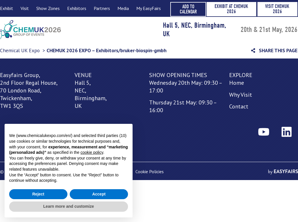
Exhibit (6, 8)
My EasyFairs (148, 8)
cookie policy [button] (92, 152)
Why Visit (240, 94)
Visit (25, 8)
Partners (101, 8)
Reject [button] (38, 194)
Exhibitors (76, 8)
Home (236, 82)
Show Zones (48, 8)
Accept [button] (99, 194)
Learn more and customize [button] (68, 206)
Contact (238, 106)
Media (123, 8)
